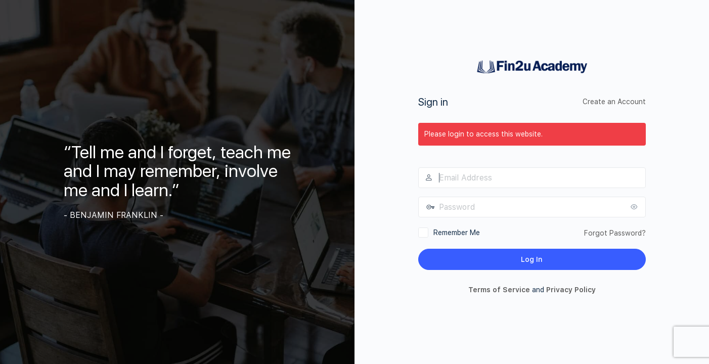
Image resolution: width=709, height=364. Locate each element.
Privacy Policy (571, 290)
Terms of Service (499, 290)
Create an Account (614, 102)
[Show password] (636, 207)
